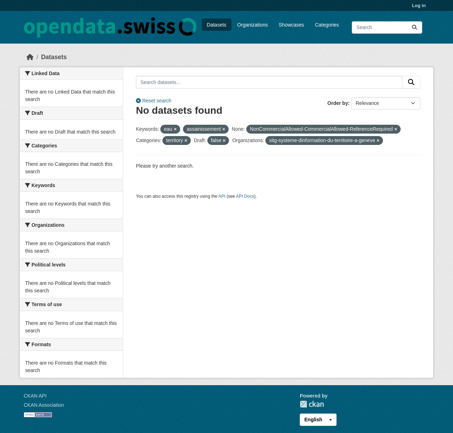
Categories (327, 25)
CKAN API (35, 396)
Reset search (153, 100)
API (221, 196)
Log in (419, 5)
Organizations (252, 25)
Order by (337, 103)
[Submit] (414, 27)
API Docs (245, 196)
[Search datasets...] (387, 27)
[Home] (30, 57)
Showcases (291, 25)
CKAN (312, 404)
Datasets (216, 25)
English (313, 419)
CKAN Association (44, 405)
